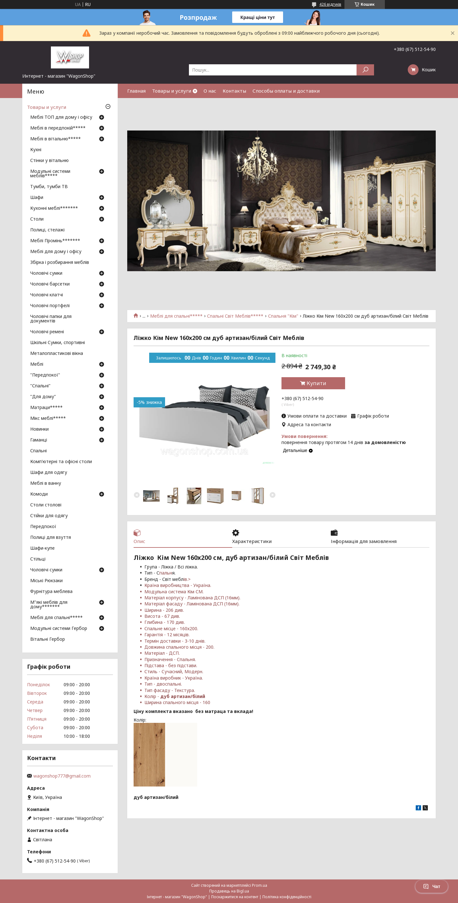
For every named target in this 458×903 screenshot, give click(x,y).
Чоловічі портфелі (50, 305)
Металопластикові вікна (56, 353)
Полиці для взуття (50, 537)
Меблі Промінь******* (55, 240)
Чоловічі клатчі (46, 295)
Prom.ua (259, 885)
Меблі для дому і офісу (55, 251)
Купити (316, 383)
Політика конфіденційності (286, 896)
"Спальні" (40, 386)
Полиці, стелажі (47, 230)
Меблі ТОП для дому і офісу (61, 117)
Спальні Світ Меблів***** (235, 316)
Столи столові (45, 505)
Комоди (39, 494)
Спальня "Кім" (283, 316)
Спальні (38, 451)
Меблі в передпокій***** (58, 128)
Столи (37, 219)
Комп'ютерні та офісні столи (61, 461)
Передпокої (43, 526)
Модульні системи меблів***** (50, 174)
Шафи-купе (42, 548)
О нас (210, 91)
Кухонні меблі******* (54, 208)
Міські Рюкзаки (46, 580)
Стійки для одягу (49, 516)
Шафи (36, 197)
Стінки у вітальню (49, 160)
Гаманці (38, 440)
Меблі (36, 364)
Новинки (39, 429)
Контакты (234, 91)
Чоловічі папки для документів (51, 319)
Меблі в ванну (45, 483)
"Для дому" (43, 396)
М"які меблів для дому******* (48, 605)
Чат (431, 886)
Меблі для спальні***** (176, 316)
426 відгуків (330, 4)
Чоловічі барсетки (50, 284)
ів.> (187, 579)
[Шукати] (365, 69)
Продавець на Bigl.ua (229, 891)
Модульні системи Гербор (58, 628)
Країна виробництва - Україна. (177, 585)
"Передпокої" (45, 375)
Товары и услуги (171, 91)
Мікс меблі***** (48, 418)
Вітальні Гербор (47, 639)
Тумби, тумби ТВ (49, 186)
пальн (165, 573)
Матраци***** (46, 407)
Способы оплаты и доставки (286, 91)
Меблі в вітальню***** (55, 139)
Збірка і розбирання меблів (59, 262)
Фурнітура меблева (51, 591)
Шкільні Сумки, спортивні (57, 342)
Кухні (35, 149)
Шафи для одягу (48, 472)
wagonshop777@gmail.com (62, 776)
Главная (136, 91)
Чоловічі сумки (46, 273)
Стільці (37, 559)
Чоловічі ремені (47, 332)
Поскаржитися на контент (234, 896)
